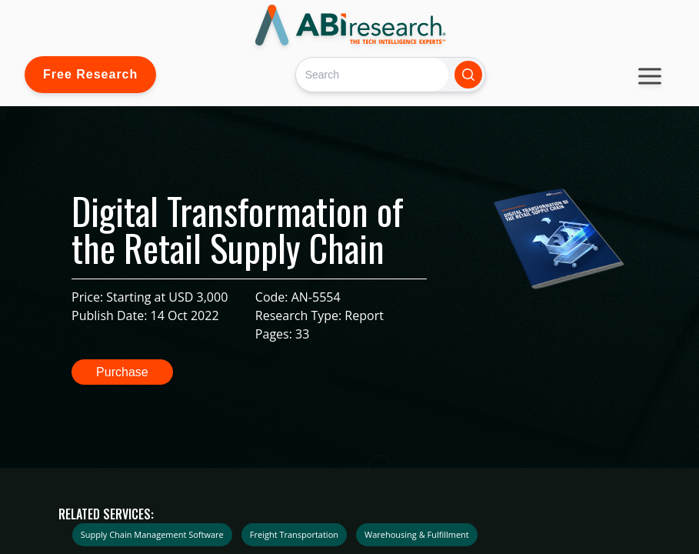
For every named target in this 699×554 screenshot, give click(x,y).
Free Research (90, 74)
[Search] (372, 74)
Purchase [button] (122, 372)
